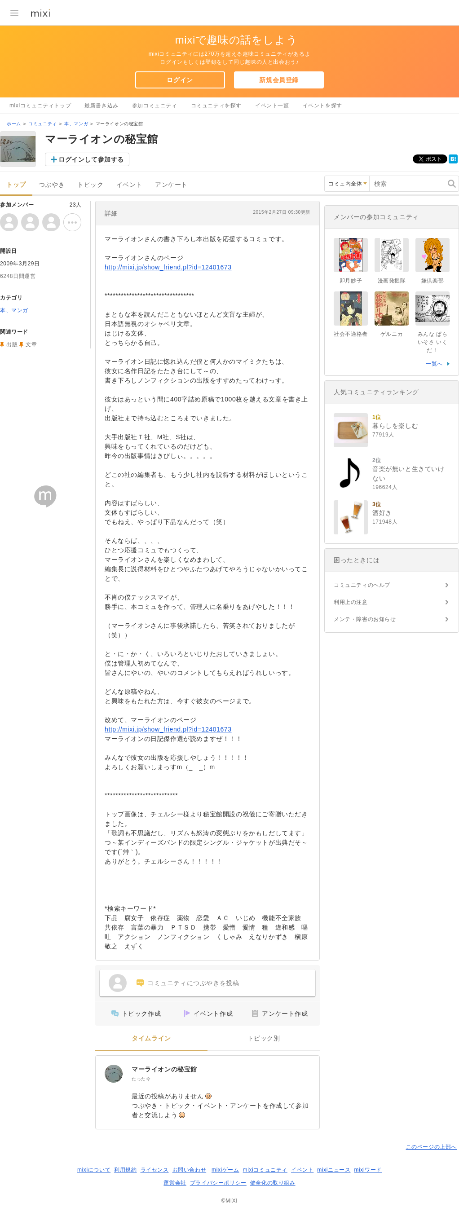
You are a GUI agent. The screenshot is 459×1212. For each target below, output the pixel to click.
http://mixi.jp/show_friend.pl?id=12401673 (168, 267)
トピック (90, 184)
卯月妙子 (351, 281)
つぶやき (52, 184)
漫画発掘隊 (392, 281)
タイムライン (151, 1038)
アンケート (171, 184)
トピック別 (263, 1038)
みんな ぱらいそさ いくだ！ (433, 342)
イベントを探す (322, 105)
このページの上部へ (431, 1147)
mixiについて (93, 1170)
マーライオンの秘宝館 (164, 1069)
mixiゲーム (225, 1170)
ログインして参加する (91, 159)
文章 (31, 344)
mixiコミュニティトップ (40, 105)
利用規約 (125, 1170)
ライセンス (155, 1170)
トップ (16, 184)
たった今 (141, 1078)
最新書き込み (101, 105)
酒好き (382, 512)
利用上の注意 (351, 602)
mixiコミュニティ (265, 1170)
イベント (129, 184)
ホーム (14, 123)
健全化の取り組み (273, 1183)
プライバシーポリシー (218, 1183)
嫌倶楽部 (432, 281)
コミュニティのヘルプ (362, 585)
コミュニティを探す (216, 105)
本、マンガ (76, 123)
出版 (12, 344)
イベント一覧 (272, 105)
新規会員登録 (279, 80)
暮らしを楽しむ (395, 425)
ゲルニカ (391, 334)
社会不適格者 (351, 334)
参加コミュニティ (154, 105)
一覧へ (434, 364)
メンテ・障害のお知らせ (365, 619)
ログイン (180, 80)
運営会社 (174, 1183)
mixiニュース (333, 1170)
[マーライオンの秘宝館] (114, 1074)
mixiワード (368, 1170)
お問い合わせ (189, 1170)
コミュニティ (42, 123)
